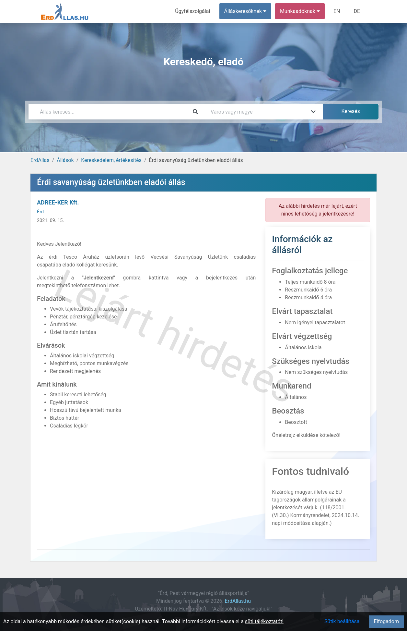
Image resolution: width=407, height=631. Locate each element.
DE (357, 11)
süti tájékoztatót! (264, 621)
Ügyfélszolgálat (192, 11)
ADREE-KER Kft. (58, 202)
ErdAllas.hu (238, 601)
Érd (40, 212)
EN (336, 11)
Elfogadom (386, 621)
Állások (65, 160)
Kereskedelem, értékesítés (111, 160)
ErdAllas (40, 160)
